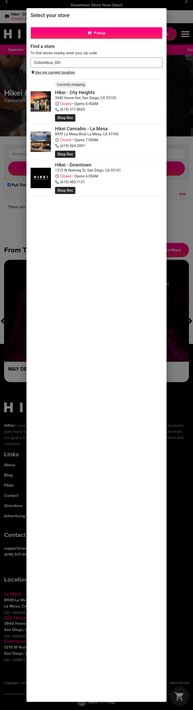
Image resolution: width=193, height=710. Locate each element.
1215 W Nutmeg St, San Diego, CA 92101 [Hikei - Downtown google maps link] (88, 170)
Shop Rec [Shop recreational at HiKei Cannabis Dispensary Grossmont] (65, 154)
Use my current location (53, 72)
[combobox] (92, 62)
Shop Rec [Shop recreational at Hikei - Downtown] (65, 190)
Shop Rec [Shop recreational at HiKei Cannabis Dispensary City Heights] (65, 117)
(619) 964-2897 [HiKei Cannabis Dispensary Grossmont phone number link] (70, 146)
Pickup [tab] (96, 33)
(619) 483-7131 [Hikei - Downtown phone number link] (70, 182)
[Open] (160, 63)
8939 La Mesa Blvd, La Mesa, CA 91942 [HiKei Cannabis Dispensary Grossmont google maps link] (87, 134)
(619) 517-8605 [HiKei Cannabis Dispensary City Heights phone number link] (70, 109)
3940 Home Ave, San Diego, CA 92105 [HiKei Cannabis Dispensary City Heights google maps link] (85, 98)
